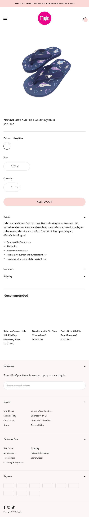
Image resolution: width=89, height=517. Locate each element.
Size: (5, 157)
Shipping (35, 448)
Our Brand (8, 411)
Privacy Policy (37, 425)
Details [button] (44, 217)
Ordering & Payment (13, 462)
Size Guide (8, 448)
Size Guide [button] (44, 268)
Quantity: (8, 178)
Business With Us (39, 416)
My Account (9, 453)
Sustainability (9, 416)
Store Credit (37, 458)
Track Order (9, 458)
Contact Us (9, 420)
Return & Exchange (40, 453)
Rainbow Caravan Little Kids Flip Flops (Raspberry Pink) (14, 335)
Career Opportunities (41, 411)
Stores (6, 425)
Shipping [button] (44, 276)
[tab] (44, 217)
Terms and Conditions (41, 420)
